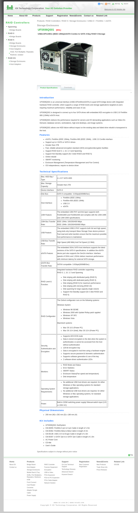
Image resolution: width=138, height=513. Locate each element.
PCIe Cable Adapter (50, 480)
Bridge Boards (15, 30)
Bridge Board (31, 464)
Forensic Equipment (51, 467)
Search (126, 4)
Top (131, 455)
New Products (101, 464)
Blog (102, 4)
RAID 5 (11, 40)
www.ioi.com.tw (61, 502)
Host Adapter (31, 467)
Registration (62, 16)
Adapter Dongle (32, 490)
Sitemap (117, 4)
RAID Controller (49, 464)
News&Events (76, 16)
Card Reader (31, 485)
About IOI (23, 16)
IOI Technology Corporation (43, 8)
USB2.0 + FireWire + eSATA (99, 21)
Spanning (12, 27)
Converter (30, 487)
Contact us (89, 16)
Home (10, 16)
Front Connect (31, 482)
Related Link (101, 16)
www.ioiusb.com (77, 502)
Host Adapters (15, 49)
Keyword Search (67, 474)
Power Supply (31, 495)
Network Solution (49, 483)
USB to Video (48, 472)
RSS (109, 4)
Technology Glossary (69, 469)
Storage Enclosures (17, 46)
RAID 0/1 (12, 58)
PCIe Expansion (49, 475)
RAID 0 (11, 33)
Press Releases (102, 470)
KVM (28, 480)
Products (36, 16)
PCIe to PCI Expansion (51, 477)
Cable (29, 493)
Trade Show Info (102, 467)
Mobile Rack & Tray (33, 472)
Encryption (47, 470)
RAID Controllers (53, 21)
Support (49, 16)
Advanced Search (67, 472)
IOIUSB (116, 464)
